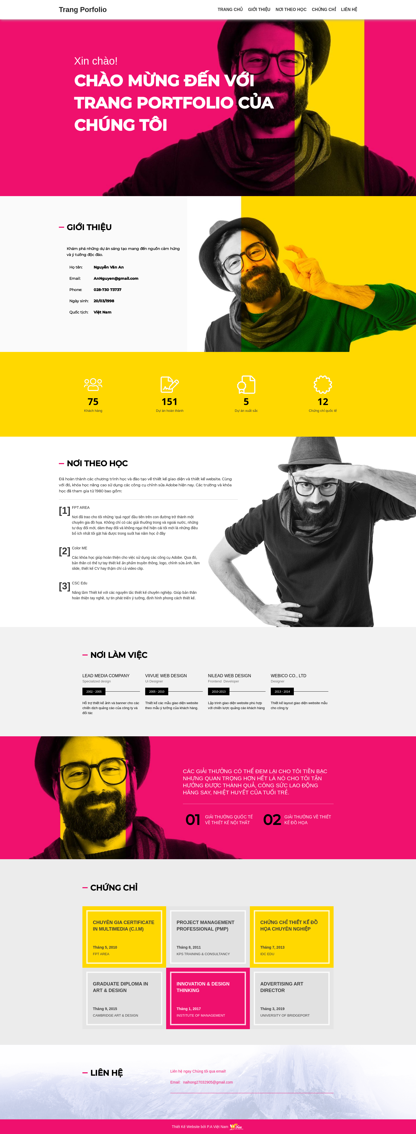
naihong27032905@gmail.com (208, 1082)
